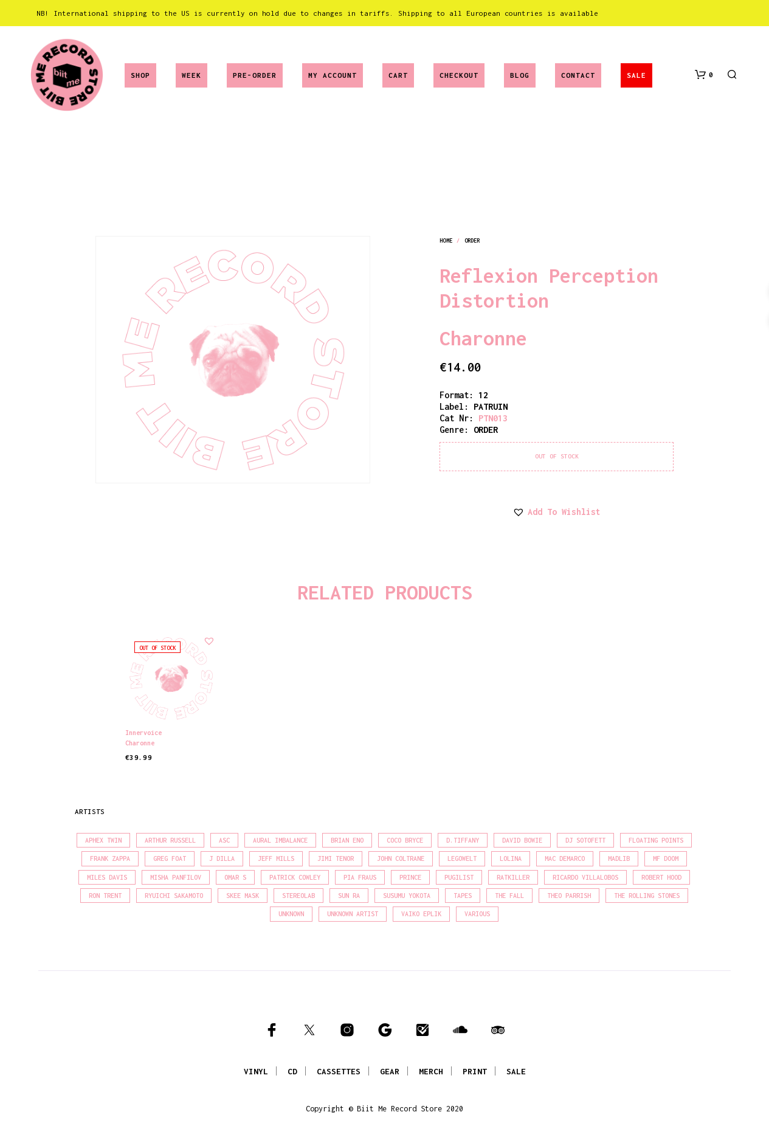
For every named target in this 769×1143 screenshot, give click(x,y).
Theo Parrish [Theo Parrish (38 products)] (569, 895)
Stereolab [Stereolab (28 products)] (298, 895)
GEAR (389, 1071)
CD (292, 1071)
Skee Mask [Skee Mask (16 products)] (242, 895)
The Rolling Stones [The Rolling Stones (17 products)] (647, 895)
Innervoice (143, 732)
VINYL (256, 1071)
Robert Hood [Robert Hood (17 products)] (661, 877)
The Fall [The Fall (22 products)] (509, 895)
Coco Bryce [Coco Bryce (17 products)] (405, 840)
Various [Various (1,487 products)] (477, 913)
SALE (636, 75)
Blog (519, 75)
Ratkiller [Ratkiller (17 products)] (513, 877)
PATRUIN (491, 406)
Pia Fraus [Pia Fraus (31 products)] (359, 877)
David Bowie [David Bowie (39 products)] (522, 840)
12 (483, 395)
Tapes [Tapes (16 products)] (462, 895)
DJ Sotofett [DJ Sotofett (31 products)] (585, 840)
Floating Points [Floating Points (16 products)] (656, 840)
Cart (398, 75)
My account (332, 75)
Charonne (483, 338)
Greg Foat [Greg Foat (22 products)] (169, 858)
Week (191, 75)
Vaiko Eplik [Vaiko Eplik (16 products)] (421, 913)
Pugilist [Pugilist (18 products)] (459, 877)
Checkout (459, 75)
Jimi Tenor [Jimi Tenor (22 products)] (335, 858)
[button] (704, 75)
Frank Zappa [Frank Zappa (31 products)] (110, 858)
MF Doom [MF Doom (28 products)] (665, 858)
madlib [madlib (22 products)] (619, 858)
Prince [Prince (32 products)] (410, 877)
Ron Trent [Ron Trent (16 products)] (105, 895)
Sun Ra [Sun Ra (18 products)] (349, 895)
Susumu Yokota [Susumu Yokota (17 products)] (406, 895)
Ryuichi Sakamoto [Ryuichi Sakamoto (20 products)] (174, 895)
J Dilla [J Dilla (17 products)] (222, 858)
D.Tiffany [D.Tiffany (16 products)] (462, 840)
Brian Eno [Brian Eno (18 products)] (347, 840)
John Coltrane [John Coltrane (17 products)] (400, 858)
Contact (578, 75)
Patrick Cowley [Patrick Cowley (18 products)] (294, 877)
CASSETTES (338, 1071)
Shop (140, 75)
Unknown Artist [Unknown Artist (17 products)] (352, 913)
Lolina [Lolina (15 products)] (511, 858)
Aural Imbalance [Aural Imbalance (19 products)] (280, 840)
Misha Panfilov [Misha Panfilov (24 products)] (175, 877)
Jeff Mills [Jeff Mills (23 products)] (276, 858)
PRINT (475, 1071)
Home (446, 240)
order (472, 240)
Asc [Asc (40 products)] (224, 840)
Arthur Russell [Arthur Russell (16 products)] (170, 840)
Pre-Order (255, 75)
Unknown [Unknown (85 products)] (291, 913)
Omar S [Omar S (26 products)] (235, 877)
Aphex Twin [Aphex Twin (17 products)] (103, 840)
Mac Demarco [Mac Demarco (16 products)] (565, 858)
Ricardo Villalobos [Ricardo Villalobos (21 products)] (585, 877)
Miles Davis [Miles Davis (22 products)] (107, 877)
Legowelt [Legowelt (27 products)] (462, 858)
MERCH (431, 1071)
